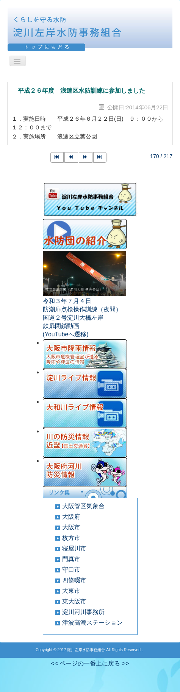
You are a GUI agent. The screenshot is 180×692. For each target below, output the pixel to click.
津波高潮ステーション (92, 622)
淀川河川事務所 (83, 612)
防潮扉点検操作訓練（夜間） (82, 309)
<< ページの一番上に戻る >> (90, 663)
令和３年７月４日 (67, 301)
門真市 (71, 559)
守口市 (71, 569)
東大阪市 (74, 601)
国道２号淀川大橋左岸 (73, 317)
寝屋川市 (74, 548)
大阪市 (71, 527)
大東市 (71, 591)
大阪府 (71, 516)
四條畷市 (74, 580)
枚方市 (71, 538)
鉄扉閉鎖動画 (61, 326)
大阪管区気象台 (83, 506)
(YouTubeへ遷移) (66, 334)
